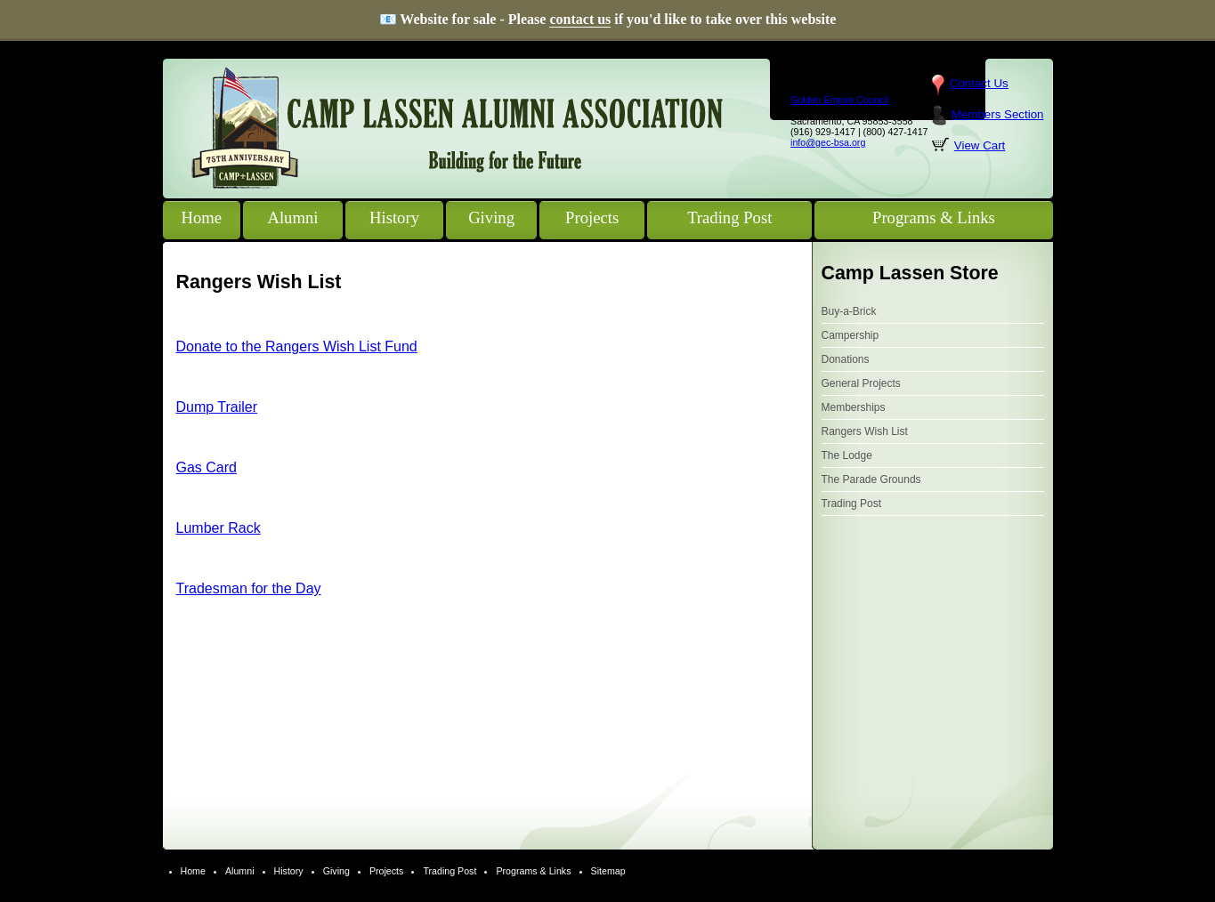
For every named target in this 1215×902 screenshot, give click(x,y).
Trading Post (852, 503)
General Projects (861, 383)
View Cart (980, 145)
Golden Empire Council (839, 99)
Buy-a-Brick (849, 311)
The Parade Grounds (871, 479)
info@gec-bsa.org (827, 142)
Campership (850, 335)
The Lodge (847, 455)
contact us (580, 19)
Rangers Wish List (865, 431)
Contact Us (979, 83)
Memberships (854, 407)
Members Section (998, 114)
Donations (846, 359)
